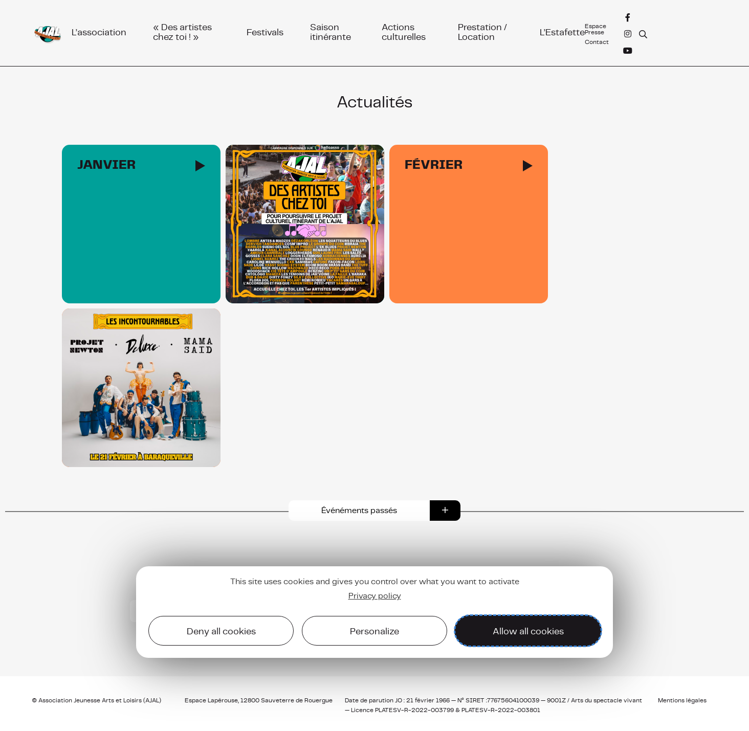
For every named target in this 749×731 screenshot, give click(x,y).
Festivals (265, 31)
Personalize (374, 631)
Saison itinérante (330, 31)
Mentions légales (682, 700)
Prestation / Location (482, 31)
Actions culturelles (404, 31)
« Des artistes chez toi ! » (182, 31)
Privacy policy (374, 595)
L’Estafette (562, 31)
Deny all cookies (221, 631)
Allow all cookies (528, 631)
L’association (99, 31)
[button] (374, 510)
